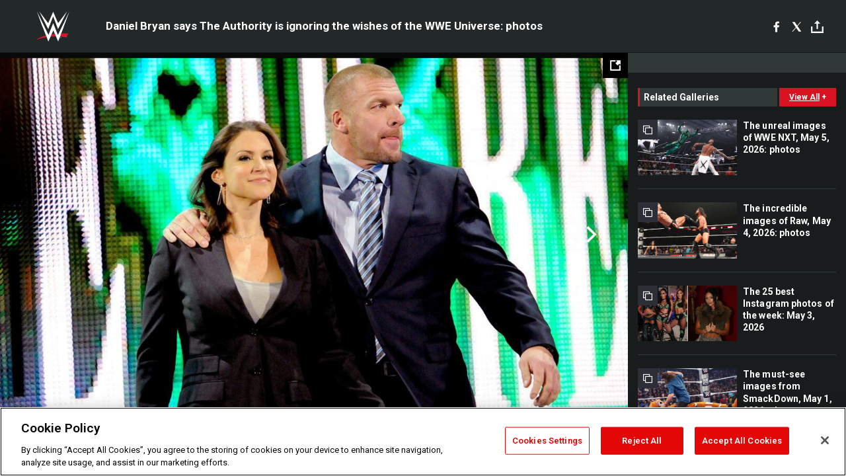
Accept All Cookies (742, 441)
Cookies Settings (547, 441)
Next (589, 235)
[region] (423, 441)
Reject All (642, 441)
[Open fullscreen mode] (615, 65)
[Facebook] (776, 26)
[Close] (824, 440)
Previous (38, 235)
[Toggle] (817, 26)
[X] (797, 26)
